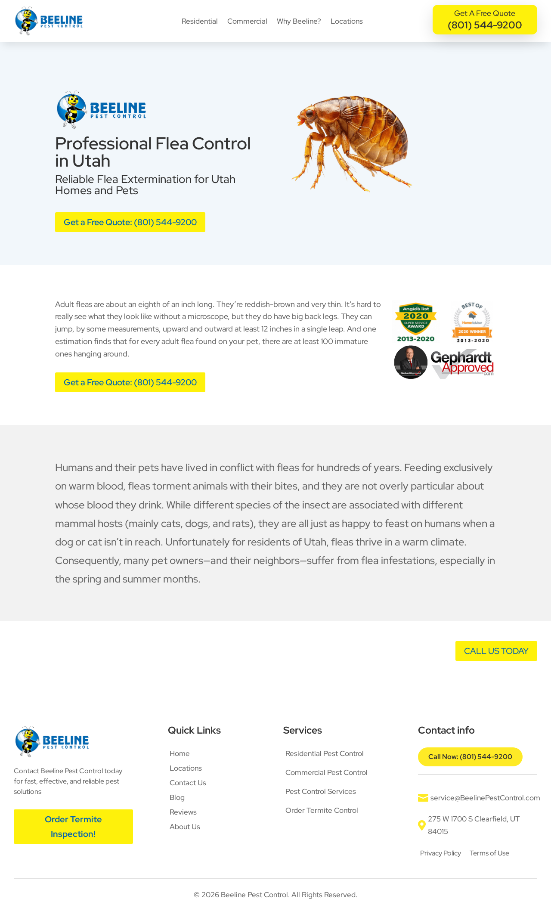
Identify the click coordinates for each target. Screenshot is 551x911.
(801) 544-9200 (485, 25)
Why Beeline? (299, 21)
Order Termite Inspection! (73, 827)
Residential (200, 21)
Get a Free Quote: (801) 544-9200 (130, 222)
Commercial (247, 21)
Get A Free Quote (484, 13)
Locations (347, 21)
